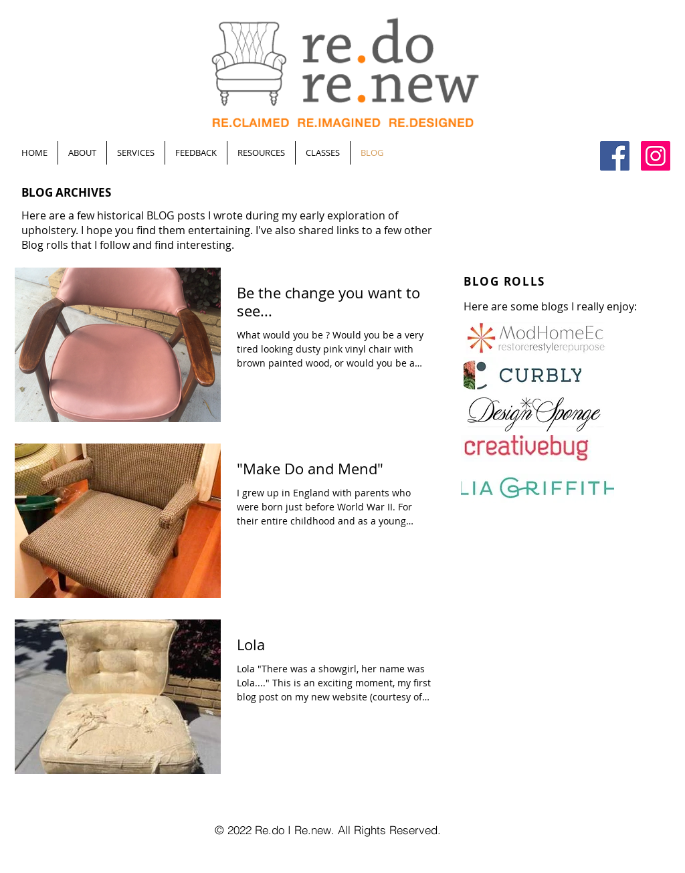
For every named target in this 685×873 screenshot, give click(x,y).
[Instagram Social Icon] (655, 156)
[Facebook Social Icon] (614, 156)
